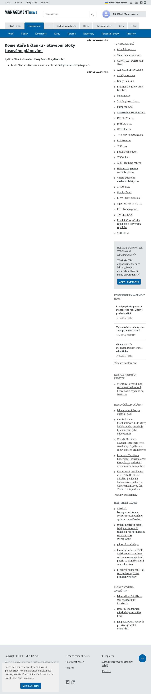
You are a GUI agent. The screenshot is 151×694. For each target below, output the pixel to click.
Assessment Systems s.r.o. (131, 112)
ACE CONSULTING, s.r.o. (130, 69)
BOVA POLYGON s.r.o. (128, 198)
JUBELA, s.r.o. (124, 123)
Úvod (10, 33)
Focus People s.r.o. (127, 151)
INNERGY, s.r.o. (125, 118)
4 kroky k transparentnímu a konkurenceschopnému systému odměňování (130, 514)
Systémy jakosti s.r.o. (128, 101)
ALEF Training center (129, 162)
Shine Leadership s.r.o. (129, 55)
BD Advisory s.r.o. (126, 49)
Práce (133, 25)
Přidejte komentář (68, 65)
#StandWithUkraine (116, 3)
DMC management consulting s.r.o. (127, 170)
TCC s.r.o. (122, 146)
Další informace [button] (26, 678)
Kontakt (45, 2)
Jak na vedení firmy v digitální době (128, 412)
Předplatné (31, 2)
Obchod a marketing (66, 25)
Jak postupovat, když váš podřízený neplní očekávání (130, 625)
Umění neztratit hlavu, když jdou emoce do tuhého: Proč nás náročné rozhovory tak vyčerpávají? (131, 531)
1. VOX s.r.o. (123, 186)
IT (48, 25)
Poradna (72, 33)
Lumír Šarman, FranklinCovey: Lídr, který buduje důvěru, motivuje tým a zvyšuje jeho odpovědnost (131, 426)
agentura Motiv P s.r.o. (129, 203)
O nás (7, 2)
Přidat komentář (97, 40)
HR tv (86, 25)
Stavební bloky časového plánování (40, 47)
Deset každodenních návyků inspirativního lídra (129, 612)
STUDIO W (123, 233)
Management (34, 25)
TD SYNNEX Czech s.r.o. (130, 134)
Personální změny (110, 33)
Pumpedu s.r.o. (125, 107)
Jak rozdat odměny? (128, 544)
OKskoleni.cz (124, 129)
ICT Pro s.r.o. (124, 140)
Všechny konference (125, 363)
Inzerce (18, 2)
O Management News (78, 656)
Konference (41, 33)
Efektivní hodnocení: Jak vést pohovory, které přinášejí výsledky (130, 573)
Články (24, 33)
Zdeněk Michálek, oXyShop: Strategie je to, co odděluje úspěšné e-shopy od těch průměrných (131, 444)
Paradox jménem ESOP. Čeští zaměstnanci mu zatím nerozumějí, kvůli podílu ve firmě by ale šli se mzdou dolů (130, 557)
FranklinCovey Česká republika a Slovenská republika (129, 224)
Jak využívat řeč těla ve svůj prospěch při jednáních (129, 600)
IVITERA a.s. (31, 656)
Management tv (104, 25)
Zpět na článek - (34, 59)
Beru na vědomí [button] (31, 686)
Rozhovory (88, 33)
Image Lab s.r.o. (125, 81)
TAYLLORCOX (125, 214)
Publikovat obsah (75, 662)
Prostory (131, 33)
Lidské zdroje (14, 25)
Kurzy (121, 25)
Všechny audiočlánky (125, 494)
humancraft (123, 95)
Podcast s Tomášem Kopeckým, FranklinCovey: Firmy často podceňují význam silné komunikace (131, 461)
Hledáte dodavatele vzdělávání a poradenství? (130, 251)
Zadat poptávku (129, 281)
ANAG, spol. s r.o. (126, 75)
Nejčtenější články (125, 503)
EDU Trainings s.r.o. (128, 209)
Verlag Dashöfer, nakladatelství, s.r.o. (128, 179)
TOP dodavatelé (124, 43)
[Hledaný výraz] (66, 14)
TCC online (123, 157)
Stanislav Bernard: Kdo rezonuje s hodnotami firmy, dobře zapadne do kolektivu (130, 389)
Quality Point (124, 192)
